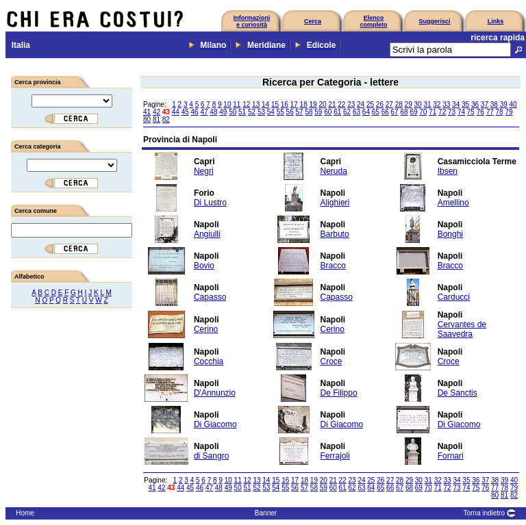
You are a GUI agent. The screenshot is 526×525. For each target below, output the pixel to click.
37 (484, 104)
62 (347, 112)
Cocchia (208, 361)
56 (290, 112)
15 (275, 104)
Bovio (204, 265)
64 (366, 112)
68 (404, 112)
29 (408, 104)
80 (147, 119)
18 (304, 104)
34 (456, 104)
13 (256, 104)
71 (432, 112)
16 (284, 104)
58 (308, 112)
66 (385, 112)
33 (446, 104)
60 (327, 112)
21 (332, 104)
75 (471, 112)
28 (399, 104)
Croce (331, 361)
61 (337, 112)
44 (175, 112)
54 (271, 112)
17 (294, 104)
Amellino (453, 202)
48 (213, 112)
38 (494, 104)
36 (475, 104)
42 (156, 112)
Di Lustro (210, 202)
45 (185, 112)
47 (204, 112)
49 (223, 112)
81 (156, 119)
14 (265, 104)
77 (490, 112)
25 (370, 104)
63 (356, 112)
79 (508, 112)
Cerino (206, 329)
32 (436, 104)
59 (318, 112)
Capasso (210, 297)
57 (299, 112)
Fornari (451, 456)
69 (413, 112)
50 (232, 112)
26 (380, 104)
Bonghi (450, 234)
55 (280, 112)
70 (423, 112)
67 (395, 112)
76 (480, 112)
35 (465, 104)
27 (389, 104)
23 (351, 104)
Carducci (454, 297)
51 (242, 112)
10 (227, 104)
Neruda (334, 171)
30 (417, 104)
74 (461, 112)
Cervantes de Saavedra (462, 329)
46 (195, 112)
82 (166, 119)
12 (246, 104)
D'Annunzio (215, 393)
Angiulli (207, 234)
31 (427, 104)
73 (451, 112)
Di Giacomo (215, 424)
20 (322, 104)
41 (147, 112)
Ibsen (448, 171)
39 (504, 104)
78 (499, 112)
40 (513, 104)
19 (313, 104)
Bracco (333, 265)
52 (251, 112)
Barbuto (335, 234)
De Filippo (339, 393)
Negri (204, 171)
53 (261, 112)
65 (375, 112)
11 (236, 104)
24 (360, 104)
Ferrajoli (335, 456)
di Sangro (211, 456)
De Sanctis (457, 393)
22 (341, 104)
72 (442, 112)
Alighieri (335, 202)
